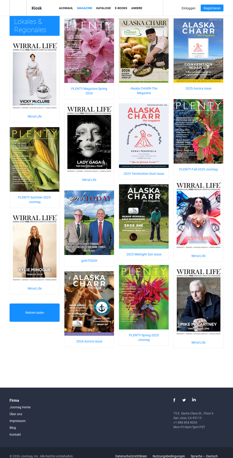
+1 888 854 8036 (185, 422)
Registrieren (212, 8)
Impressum (17, 421)
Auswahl (66, 8)
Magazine (84, 8)
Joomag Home (20, 407)
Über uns (16, 414)
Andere (136, 8)
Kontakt (15, 434)
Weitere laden (34, 312)
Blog (13, 427)
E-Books (121, 8)
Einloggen (188, 8)
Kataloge (103, 8)
